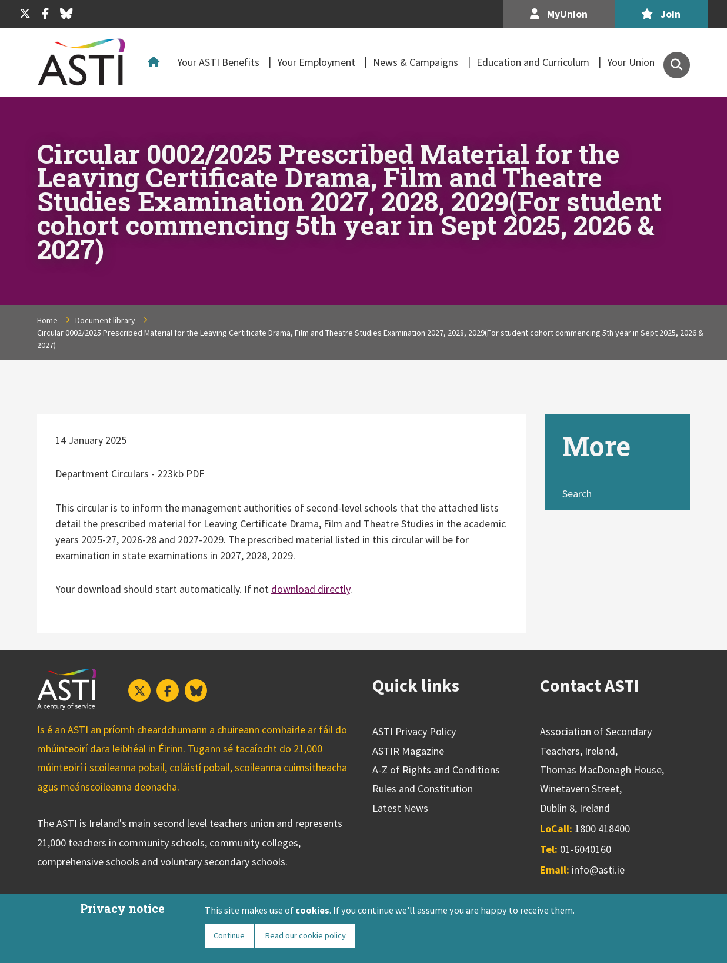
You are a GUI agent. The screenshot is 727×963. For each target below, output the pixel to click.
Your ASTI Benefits (218, 62)
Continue (229, 935)
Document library (105, 320)
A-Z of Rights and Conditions (436, 769)
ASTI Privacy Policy (414, 731)
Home (156, 62)
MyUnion (559, 14)
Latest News (400, 808)
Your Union (631, 62)
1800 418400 (602, 828)
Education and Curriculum (532, 62)
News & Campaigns (415, 62)
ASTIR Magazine (408, 751)
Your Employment (316, 62)
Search (577, 493)
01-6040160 (585, 849)
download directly (310, 589)
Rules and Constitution (422, 788)
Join (661, 14)
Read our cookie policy (305, 935)
